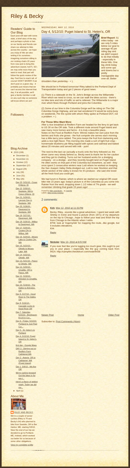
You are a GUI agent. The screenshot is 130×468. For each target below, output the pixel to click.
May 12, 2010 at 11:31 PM (69, 208)
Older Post (113, 315)
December (21, 155)
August (19, 169)
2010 (16, 152)
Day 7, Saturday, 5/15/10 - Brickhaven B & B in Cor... (26, 315)
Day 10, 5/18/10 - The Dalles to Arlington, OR (25, 288)
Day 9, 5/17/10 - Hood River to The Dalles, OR (26, 297)
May (18, 179)
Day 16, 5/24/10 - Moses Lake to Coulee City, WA (27, 240)
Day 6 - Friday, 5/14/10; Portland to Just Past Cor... (26, 324)
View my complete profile (22, 445)
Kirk (52, 208)
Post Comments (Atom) (68, 321)
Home (81, 315)
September (21, 165)
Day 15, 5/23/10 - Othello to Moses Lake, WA (25, 248)
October (20, 162)
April (18, 391)
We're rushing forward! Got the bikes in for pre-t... (26, 375)
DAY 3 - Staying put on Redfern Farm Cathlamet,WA (26, 351)
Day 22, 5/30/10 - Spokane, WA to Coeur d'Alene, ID (25, 191)
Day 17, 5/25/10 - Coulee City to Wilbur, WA (23, 230)
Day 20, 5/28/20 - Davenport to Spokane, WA (23, 209)
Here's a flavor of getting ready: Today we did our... (27, 384)
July (18, 172)
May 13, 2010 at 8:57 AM (73, 242)
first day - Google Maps (26, 345)
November (21, 159)
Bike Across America (56, 193)
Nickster (54, 242)
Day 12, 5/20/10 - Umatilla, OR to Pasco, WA (24, 270)
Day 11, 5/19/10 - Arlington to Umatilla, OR (26, 279)
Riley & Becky (27, 16)
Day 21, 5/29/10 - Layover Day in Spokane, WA (24, 200)
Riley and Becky (23, 412)
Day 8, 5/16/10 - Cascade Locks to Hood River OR (25, 306)
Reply (53, 232)
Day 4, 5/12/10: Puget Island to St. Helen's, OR (26, 339)
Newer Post (47, 315)
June (18, 176)
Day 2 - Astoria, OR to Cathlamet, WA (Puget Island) (25, 360)
